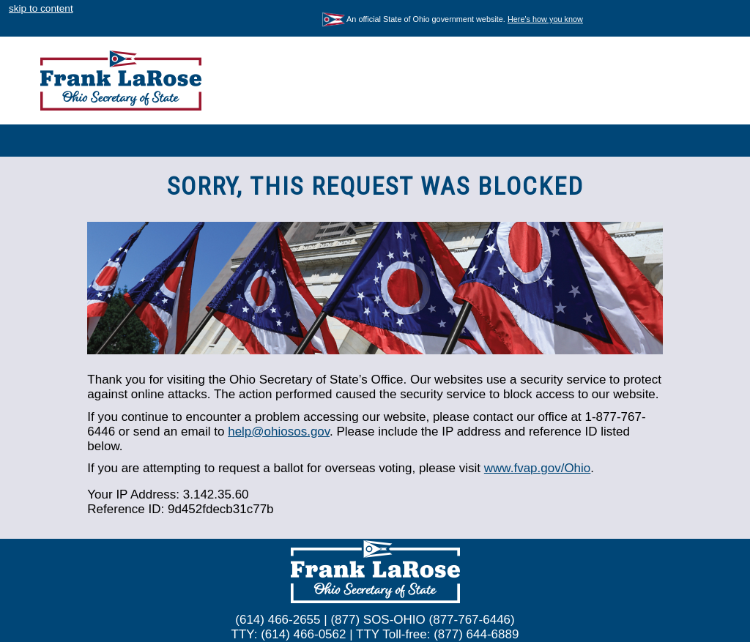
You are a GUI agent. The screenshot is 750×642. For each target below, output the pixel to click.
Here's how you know (545, 19)
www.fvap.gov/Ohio (537, 468)
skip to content (41, 8)
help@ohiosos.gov (279, 431)
